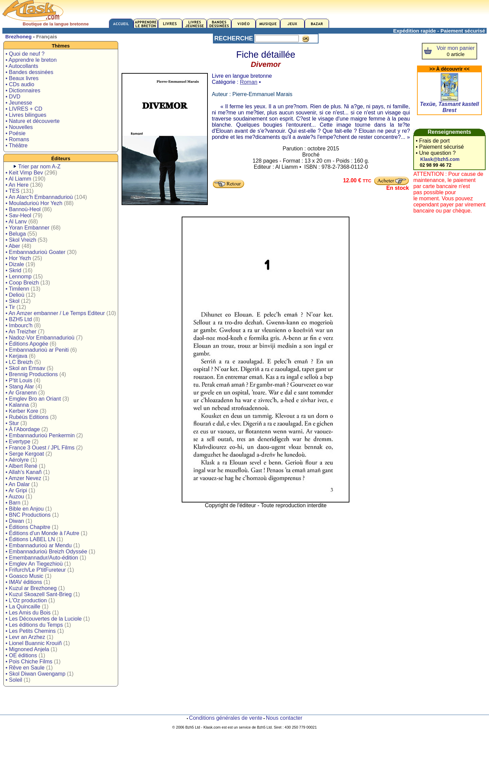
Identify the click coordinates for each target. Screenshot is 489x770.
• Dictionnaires (22, 90)
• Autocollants (21, 66)
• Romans (17, 139)
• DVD (12, 96)
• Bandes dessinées (29, 72)
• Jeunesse (18, 103)
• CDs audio (19, 84)
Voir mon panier (456, 48)
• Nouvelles (19, 127)
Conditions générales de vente (225, 718)
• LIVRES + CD (23, 109)
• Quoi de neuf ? (24, 54)
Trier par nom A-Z (39, 166)
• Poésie (15, 133)
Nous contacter (284, 718)
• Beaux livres (21, 78)
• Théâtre (16, 145)
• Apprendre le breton (31, 60)
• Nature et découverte (32, 121)
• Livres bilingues (25, 115)
